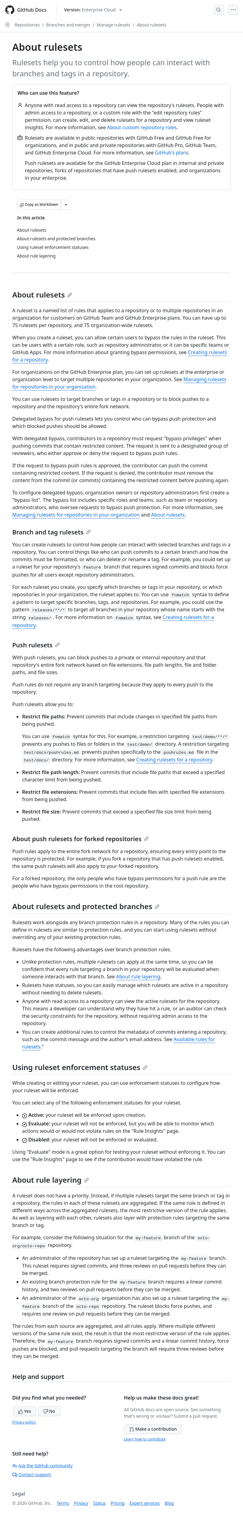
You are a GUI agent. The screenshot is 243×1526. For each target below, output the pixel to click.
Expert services (144, 1503)
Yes (24, 1411)
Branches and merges (68, 25)
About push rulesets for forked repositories (80, 839)
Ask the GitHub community (42, 1465)
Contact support (31, 1474)
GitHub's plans (171, 152)
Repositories (27, 25)
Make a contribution (153, 1429)
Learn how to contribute (145, 1439)
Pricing (118, 1503)
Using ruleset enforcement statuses (80, 1067)
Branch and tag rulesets (51, 532)
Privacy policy (24, 1422)
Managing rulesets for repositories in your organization (76, 514)
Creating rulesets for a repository (174, 759)
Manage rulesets (113, 25)
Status (99, 1503)
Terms (63, 1503)
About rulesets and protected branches (86, 906)
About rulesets (151, 25)
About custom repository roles (142, 127)
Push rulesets (36, 645)
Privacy (81, 1503)
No (49, 1411)
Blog (169, 1503)
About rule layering (138, 976)
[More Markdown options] (66, 205)
